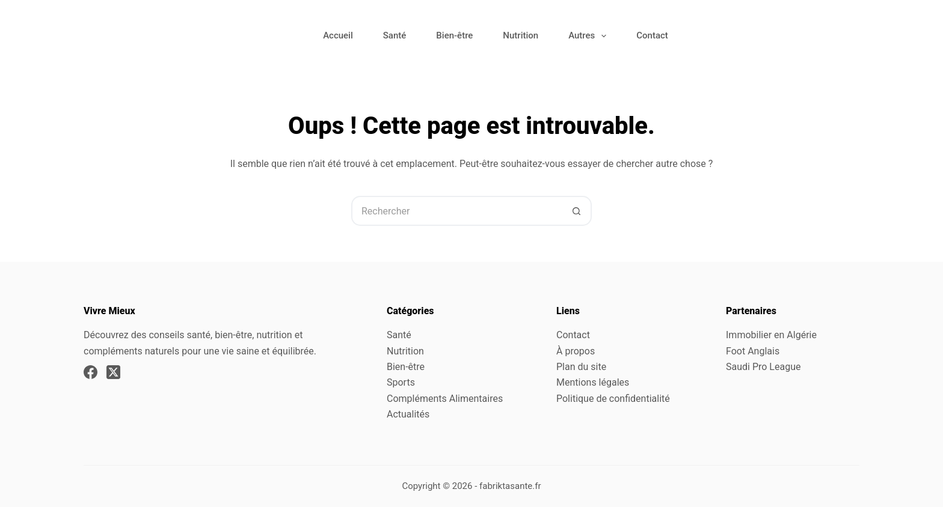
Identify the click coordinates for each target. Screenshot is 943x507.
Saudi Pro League (763, 366)
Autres (589, 36)
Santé (395, 35)
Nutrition (520, 35)
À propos (575, 351)
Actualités (408, 414)
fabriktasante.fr (510, 486)
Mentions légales (592, 382)
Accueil (338, 35)
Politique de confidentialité (613, 398)
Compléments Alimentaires (445, 398)
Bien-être (454, 35)
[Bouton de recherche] (577, 211)
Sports (401, 382)
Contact (652, 35)
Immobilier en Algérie (771, 335)
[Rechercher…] (456, 211)
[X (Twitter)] (113, 372)
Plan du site (581, 366)
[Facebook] (90, 372)
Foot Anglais (752, 351)
